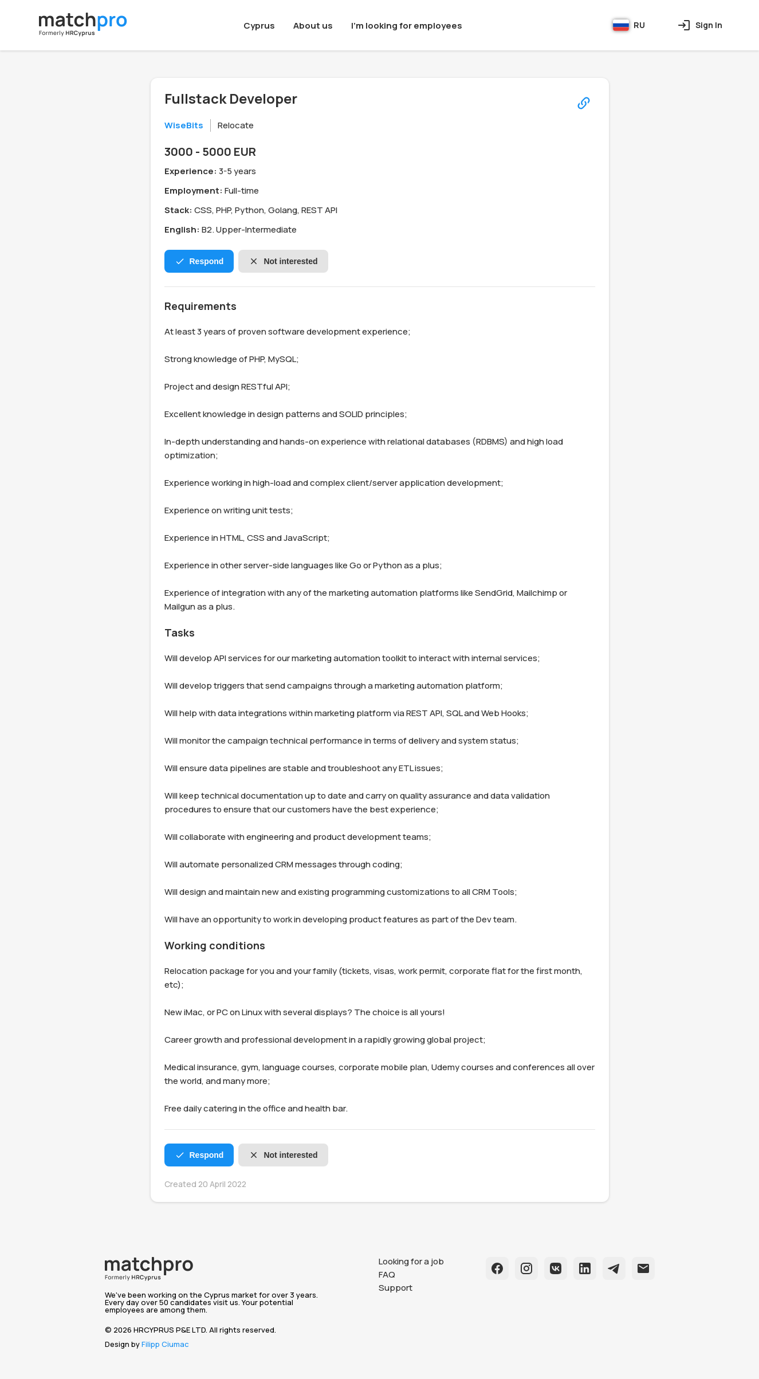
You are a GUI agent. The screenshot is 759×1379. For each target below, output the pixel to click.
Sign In (699, 25)
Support (395, 1287)
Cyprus (259, 25)
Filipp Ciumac (165, 1344)
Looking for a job (411, 1261)
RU (629, 25)
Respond (199, 261)
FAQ (387, 1274)
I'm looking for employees (406, 25)
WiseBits (183, 125)
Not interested (283, 261)
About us (313, 25)
